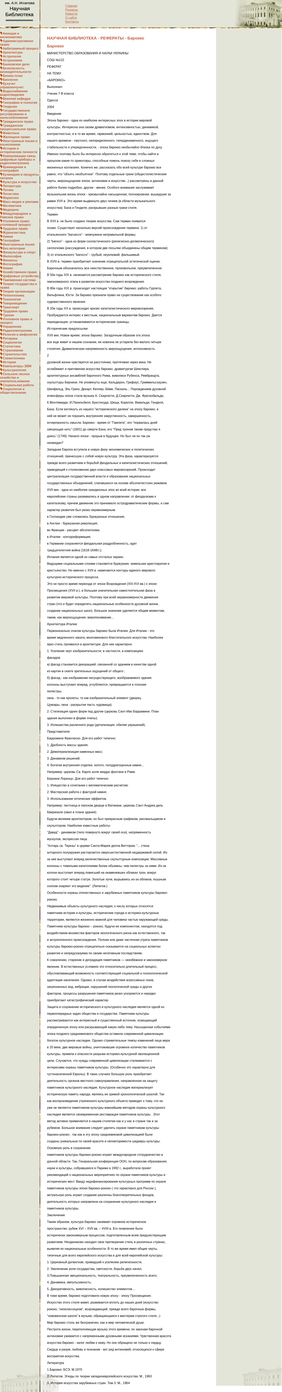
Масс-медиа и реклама (20, 201)
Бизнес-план (12, 75)
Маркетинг (11, 198)
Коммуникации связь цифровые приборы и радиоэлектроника (18, 159)
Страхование (13, 350)
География (11, 240)
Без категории (14, 248)
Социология (12, 342)
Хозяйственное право (20, 272)
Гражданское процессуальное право (18, 127)
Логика (8, 190)
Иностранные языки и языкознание (18, 142)
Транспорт (11, 307)
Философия (12, 256)
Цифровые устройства (21, 276)
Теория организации (19, 291)
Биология (10, 79)
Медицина (11, 209)
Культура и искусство (20, 182)
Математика (12, 205)
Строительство (15, 354)
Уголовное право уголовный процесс (15, 222)
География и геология (20, 102)
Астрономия (12, 60)
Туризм (8, 315)
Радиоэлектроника (17, 330)
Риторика (10, 338)
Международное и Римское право (15, 215)
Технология (12, 299)
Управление (12, 326)
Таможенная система (19, 280)
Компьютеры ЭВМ (17, 366)
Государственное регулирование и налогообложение (15, 114)
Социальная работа (18, 385)
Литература (12, 186)
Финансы (10, 260)
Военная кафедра (17, 98)
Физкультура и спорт (19, 252)
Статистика (11, 346)
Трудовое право (15, 228)
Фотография (12, 264)
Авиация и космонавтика (11, 35)
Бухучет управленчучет (11, 85)
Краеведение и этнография (13, 168)
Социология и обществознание (13, 390)
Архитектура (12, 52)
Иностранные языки (19, 244)
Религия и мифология (20, 334)
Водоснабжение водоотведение (14, 92)
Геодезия (10, 106)
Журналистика (14, 232)
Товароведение (15, 303)
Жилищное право (16, 137)
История (9, 362)
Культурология (14, 370)
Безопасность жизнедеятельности (15, 70)
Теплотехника (13, 295)
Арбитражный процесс (21, 48)
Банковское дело (16, 64)
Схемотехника (14, 358)
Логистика (11, 194)
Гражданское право (18, 121)
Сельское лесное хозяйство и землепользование (15, 377)
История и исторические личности (18, 150)
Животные (11, 133)
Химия (8, 236)
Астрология (12, 56)
